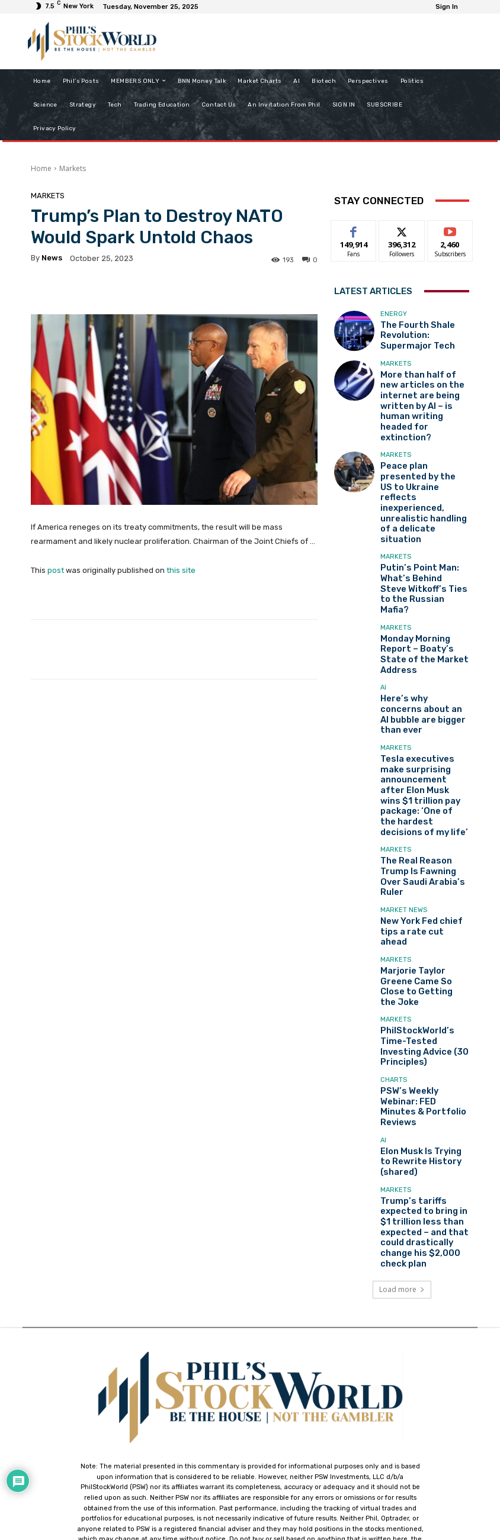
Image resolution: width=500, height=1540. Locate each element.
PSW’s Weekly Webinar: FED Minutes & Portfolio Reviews (420, 910)
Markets (72, 168)
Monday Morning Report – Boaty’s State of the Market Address (422, 548)
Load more (402, 1053)
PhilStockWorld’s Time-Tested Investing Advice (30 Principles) (420, 860)
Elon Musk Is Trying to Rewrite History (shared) (422, 960)
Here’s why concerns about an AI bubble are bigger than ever (418, 598)
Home (41, 168)
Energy (393, 317)
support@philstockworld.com (272, 1436)
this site (180, 570)
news (51, 258)
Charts (393, 893)
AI (383, 580)
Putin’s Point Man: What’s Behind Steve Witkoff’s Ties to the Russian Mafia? (423, 500)
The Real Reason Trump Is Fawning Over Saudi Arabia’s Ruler (423, 712)
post (55, 570)
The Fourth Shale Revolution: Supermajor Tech (419, 335)
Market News (403, 748)
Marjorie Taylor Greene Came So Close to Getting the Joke (424, 811)
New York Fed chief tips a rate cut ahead (422, 762)
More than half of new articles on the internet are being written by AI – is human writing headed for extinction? (421, 388)
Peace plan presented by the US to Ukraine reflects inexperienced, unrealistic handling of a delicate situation (424, 446)
